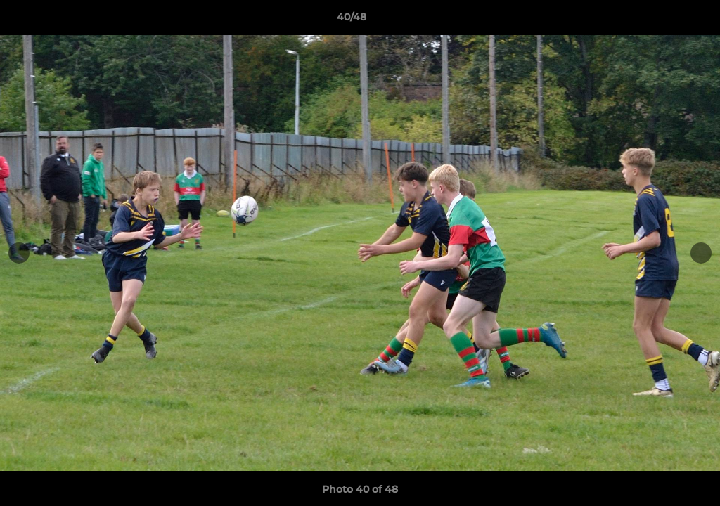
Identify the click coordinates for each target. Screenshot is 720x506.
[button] (660, 20)
